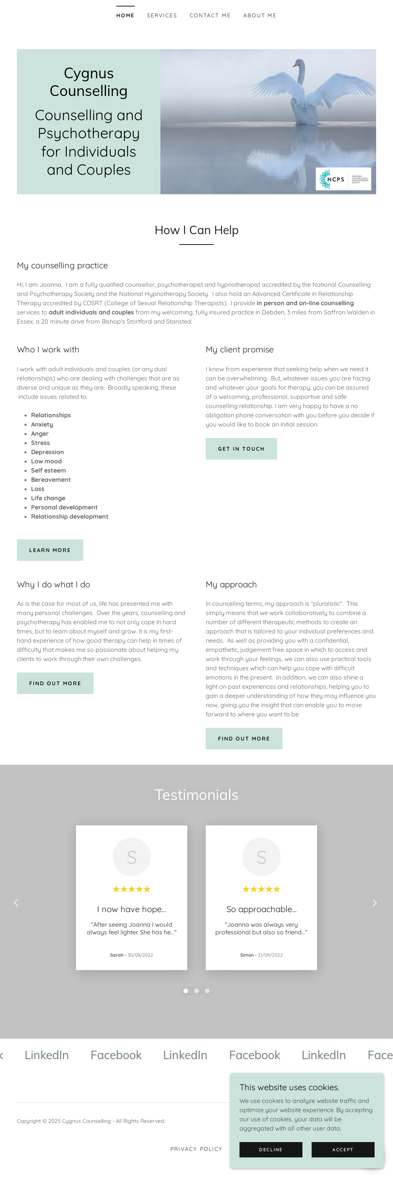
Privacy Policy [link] (196, 1149)
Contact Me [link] (210, 15)
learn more (50, 550)
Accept (343, 1149)
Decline (271, 1149)
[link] (88, 94)
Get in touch (241, 448)
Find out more (55, 683)
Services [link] (162, 15)
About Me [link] (260, 15)
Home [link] (125, 15)
